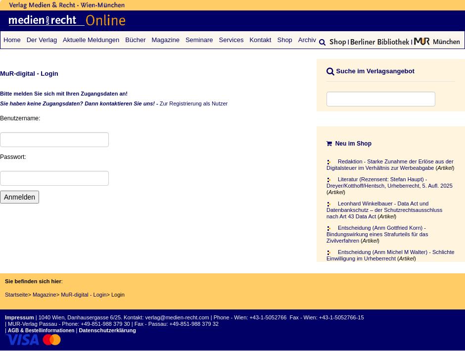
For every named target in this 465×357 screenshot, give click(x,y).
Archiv (307, 40)
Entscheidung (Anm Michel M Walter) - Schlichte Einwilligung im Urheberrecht (390, 255)
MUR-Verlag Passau (32, 324)
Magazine (166, 40)
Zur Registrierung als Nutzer (194, 103)
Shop (284, 40)
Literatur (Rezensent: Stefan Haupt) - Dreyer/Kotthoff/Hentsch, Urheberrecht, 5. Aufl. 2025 (389, 182)
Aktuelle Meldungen (91, 40)
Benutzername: (20, 118)
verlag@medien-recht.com (177, 317)
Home (12, 40)
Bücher (135, 40)
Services (231, 40)
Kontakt (260, 40)
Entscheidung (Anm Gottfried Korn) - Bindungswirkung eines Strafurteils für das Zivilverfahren (377, 234)
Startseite (16, 295)
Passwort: (13, 156)
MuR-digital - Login (83, 295)
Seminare (199, 40)
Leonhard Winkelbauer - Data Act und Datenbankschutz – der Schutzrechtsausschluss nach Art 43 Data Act (384, 210)
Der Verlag (42, 40)
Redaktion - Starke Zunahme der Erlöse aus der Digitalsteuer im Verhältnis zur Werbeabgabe (390, 164)
